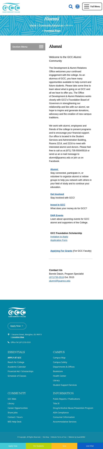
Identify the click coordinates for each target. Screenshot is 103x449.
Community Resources (51, 25)
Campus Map (59, 357)
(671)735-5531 (25, 342)
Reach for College (16, 362)
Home (33, 25)
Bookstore (58, 371)
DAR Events (56, 215)
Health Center (59, 375)
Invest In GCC (57, 205)
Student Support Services (65, 385)
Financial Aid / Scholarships (20, 371)
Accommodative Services (64, 421)
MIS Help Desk (14, 421)
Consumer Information (64, 417)
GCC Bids (12, 399)
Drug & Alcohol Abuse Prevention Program (73, 408)
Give (64, 446)
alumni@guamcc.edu (59, 281)
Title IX (56, 403)
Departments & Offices (64, 366)
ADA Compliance (61, 412)
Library (56, 380)
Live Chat (90, 446)
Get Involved (57, 194)
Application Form (58, 240)
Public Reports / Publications (66, 399)
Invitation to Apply (59, 236)
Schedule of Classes (17, 375)
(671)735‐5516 (56, 277)
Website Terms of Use (58, 437)
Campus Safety (60, 362)
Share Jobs (13, 412)
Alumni (54, 169)
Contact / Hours (15, 417)
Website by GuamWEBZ (77, 437)
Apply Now (17, 326)
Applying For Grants (61, 251)
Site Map (46, 437)
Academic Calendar (17, 366)
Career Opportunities (18, 408)
